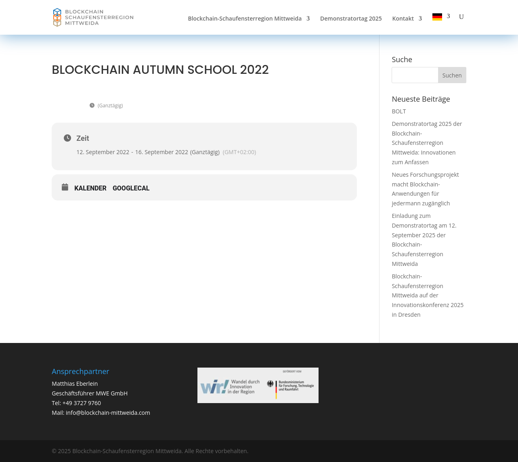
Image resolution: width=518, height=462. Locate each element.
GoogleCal (131, 188)
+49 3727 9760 (81, 403)
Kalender (90, 188)
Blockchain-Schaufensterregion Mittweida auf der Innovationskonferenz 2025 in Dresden (427, 295)
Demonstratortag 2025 (351, 19)
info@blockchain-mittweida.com (108, 412)
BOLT (399, 111)
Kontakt (403, 19)
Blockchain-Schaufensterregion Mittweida (245, 19)
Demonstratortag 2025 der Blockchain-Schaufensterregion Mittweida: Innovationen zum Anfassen (427, 143)
